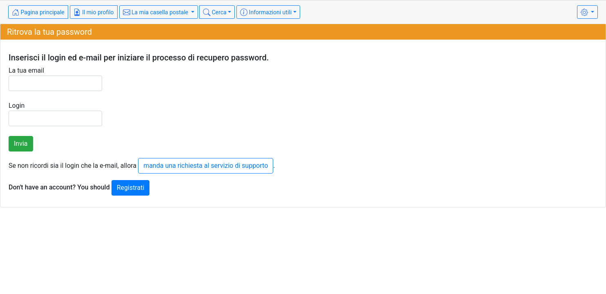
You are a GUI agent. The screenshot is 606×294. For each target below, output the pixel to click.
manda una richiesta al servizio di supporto (205, 165)
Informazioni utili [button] (266, 12)
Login (55, 114)
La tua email (55, 79)
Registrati (131, 188)
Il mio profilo (94, 12)
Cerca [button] (215, 12)
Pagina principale (38, 12)
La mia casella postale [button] (156, 12)
